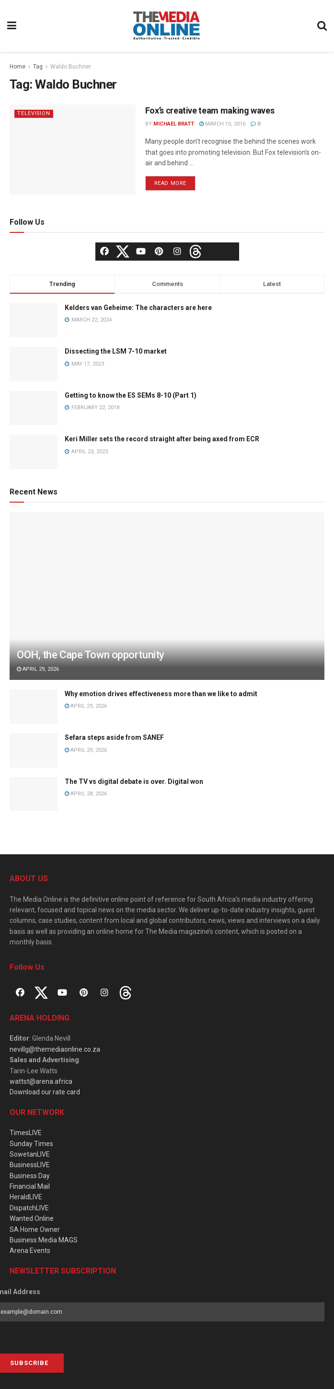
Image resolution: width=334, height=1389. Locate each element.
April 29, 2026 (38, 669)
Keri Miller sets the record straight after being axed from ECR (162, 439)
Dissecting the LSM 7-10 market (116, 351)
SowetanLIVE (30, 1154)
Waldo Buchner (70, 66)
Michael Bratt (173, 124)
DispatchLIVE (29, 1208)
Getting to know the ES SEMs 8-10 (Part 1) (130, 395)
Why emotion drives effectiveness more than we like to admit (161, 694)
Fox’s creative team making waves (209, 110)
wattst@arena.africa (41, 1081)
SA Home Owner (35, 1229)
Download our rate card (45, 1092)
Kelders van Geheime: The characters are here (138, 307)
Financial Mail (30, 1186)
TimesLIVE (26, 1132)
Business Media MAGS (44, 1240)
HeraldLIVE (26, 1197)
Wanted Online (32, 1218)
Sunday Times (31, 1144)
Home (17, 66)
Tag (38, 66)
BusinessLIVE (30, 1165)
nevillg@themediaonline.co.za (55, 1049)
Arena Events (30, 1250)
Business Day (30, 1176)
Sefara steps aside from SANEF (114, 737)
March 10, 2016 (222, 124)
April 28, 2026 (86, 794)
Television (34, 113)
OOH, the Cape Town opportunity (90, 655)
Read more (170, 183)
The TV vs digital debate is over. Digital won (134, 781)
